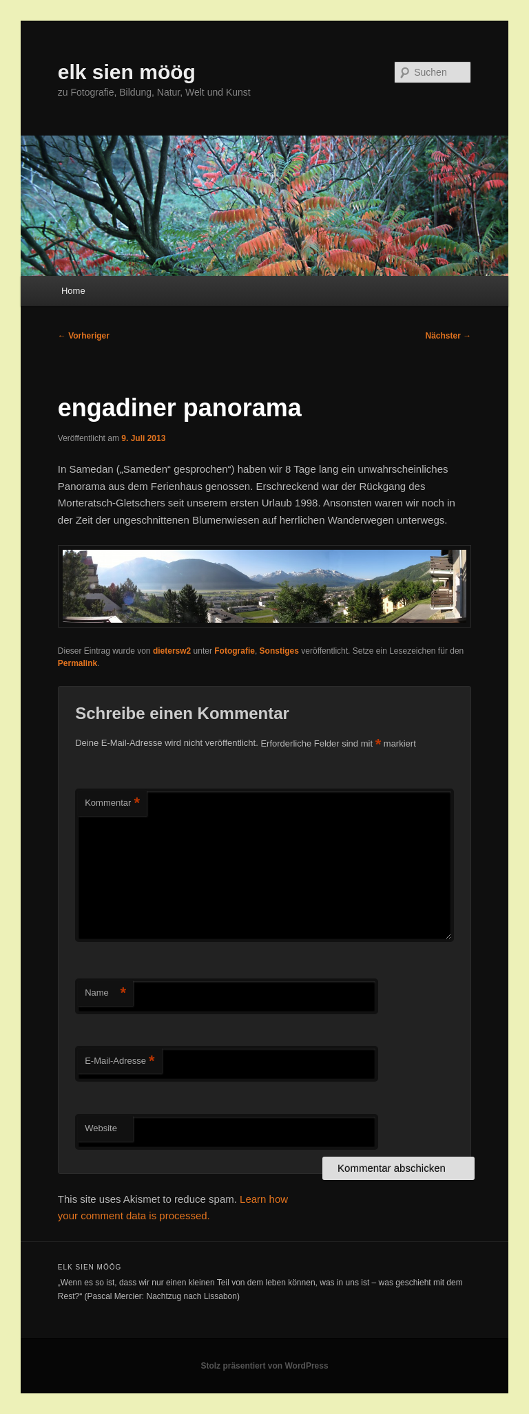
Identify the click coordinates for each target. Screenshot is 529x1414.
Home (73, 291)
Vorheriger (84, 336)
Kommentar (112, 803)
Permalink (77, 663)
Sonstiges (279, 651)
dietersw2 (172, 651)
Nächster (449, 336)
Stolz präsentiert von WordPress (264, 1366)
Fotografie (234, 651)
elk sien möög (127, 72)
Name (105, 993)
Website (101, 1128)
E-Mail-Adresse (119, 1061)
